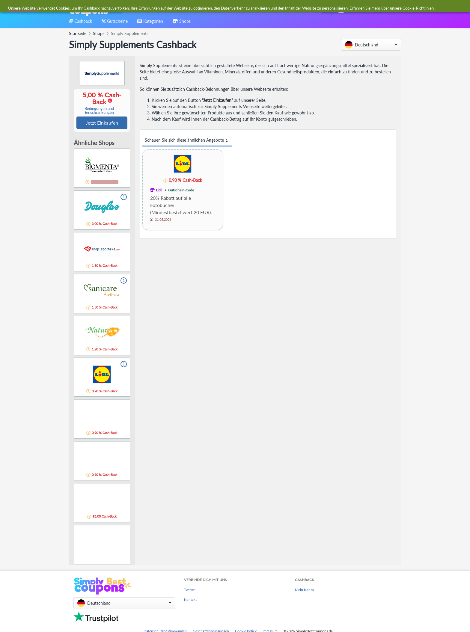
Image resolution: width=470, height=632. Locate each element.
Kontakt (190, 600)
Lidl (159, 190)
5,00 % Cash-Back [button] (99, 103)
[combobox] (220, 8)
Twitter (189, 590)
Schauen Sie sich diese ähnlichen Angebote (187, 140)
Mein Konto (304, 590)
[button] (371, 45)
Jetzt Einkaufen (102, 123)
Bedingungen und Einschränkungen (99, 111)
